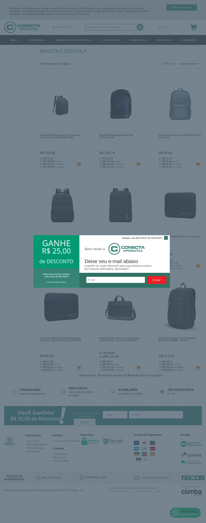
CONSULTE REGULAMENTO (56, 282)
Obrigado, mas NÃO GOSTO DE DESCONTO (142, 238)
